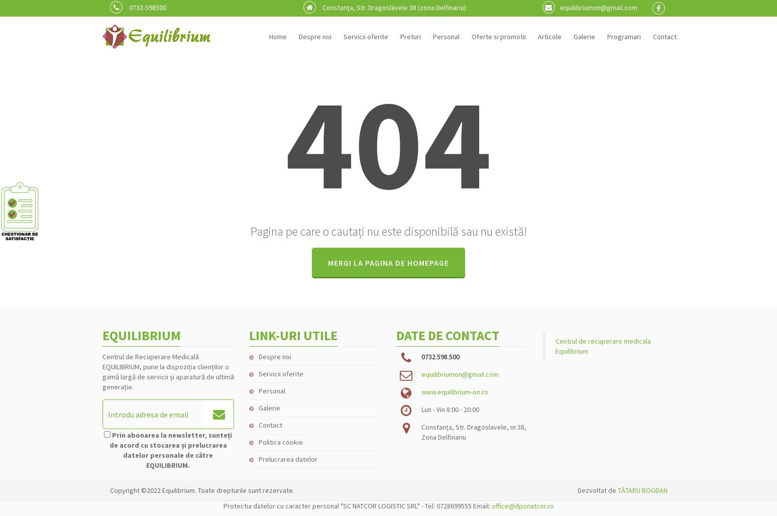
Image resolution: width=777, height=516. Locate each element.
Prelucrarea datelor (288, 459)
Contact (665, 36)
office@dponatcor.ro (523, 505)
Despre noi (315, 36)
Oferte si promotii (499, 36)
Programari (624, 36)
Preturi (410, 36)
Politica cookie (281, 442)
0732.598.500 (440, 356)
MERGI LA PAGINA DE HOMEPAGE (388, 263)
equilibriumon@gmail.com (589, 7)
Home (278, 36)
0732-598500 (138, 7)
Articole (550, 36)
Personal (446, 36)
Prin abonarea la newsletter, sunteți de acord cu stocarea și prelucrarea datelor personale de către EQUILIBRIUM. (171, 450)
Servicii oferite (366, 36)
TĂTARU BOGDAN (643, 490)
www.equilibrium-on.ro (454, 391)
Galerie (584, 36)
